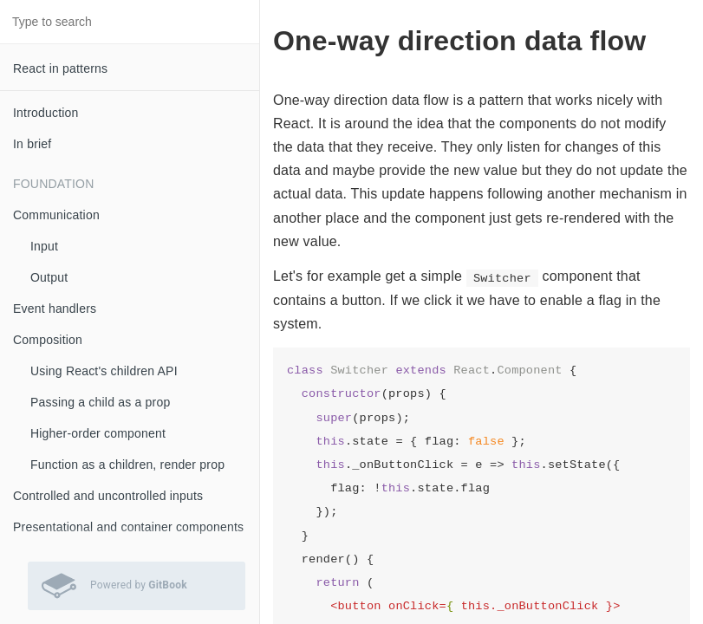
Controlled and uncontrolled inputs (108, 496)
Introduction (46, 113)
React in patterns (60, 68)
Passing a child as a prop (100, 402)
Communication (56, 215)
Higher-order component (98, 433)
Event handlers (54, 308)
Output (49, 277)
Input (44, 246)
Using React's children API (104, 371)
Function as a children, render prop (127, 464)
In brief (32, 144)
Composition (47, 340)
